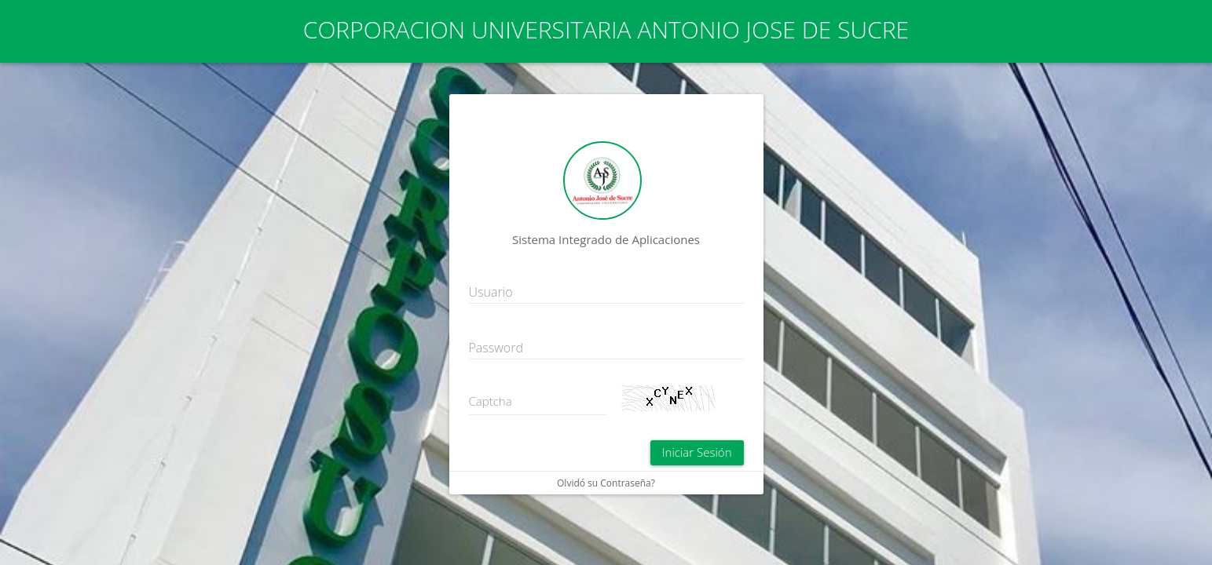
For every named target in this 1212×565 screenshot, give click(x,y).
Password (496, 347)
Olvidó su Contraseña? (606, 483)
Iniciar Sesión (697, 452)
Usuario (491, 292)
